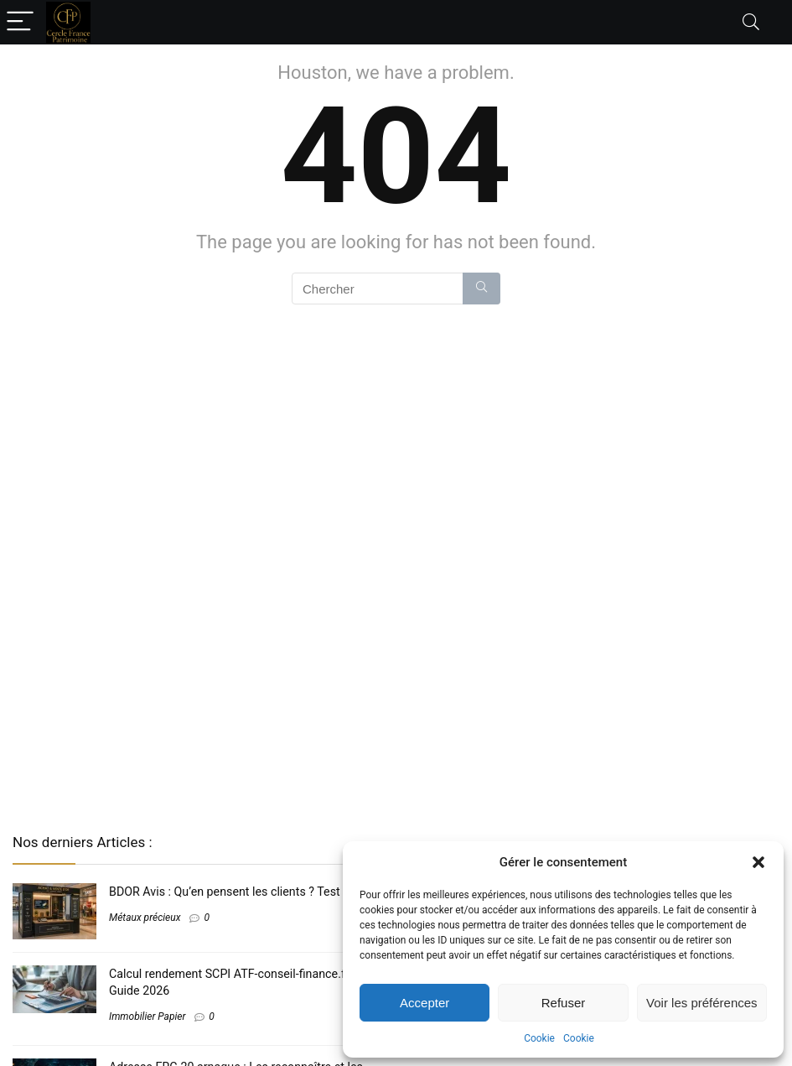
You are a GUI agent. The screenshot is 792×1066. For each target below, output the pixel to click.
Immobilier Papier (147, 1016)
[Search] (751, 22)
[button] (758, 862)
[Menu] (20, 22)
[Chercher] (481, 288)
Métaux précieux (144, 917)
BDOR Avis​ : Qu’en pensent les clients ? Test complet (247, 891)
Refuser (563, 1003)
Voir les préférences (702, 1003)
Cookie (539, 1038)
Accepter (424, 1003)
